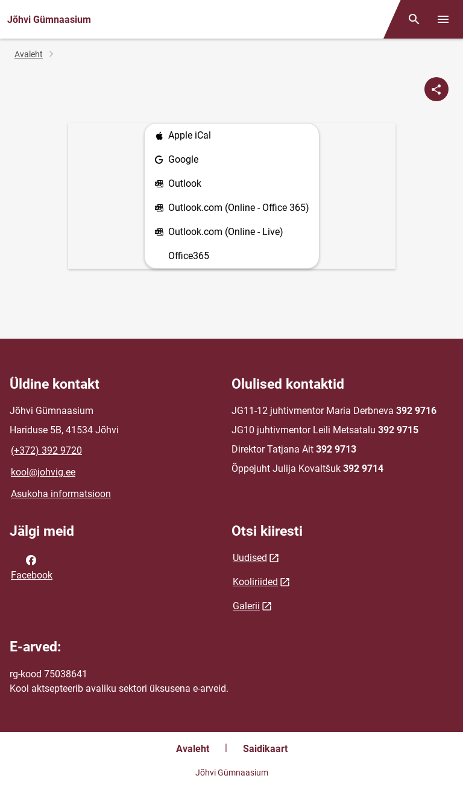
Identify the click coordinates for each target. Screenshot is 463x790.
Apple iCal (182, 135)
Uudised (250, 557)
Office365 (188, 256)
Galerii (246, 606)
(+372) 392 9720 (46, 450)
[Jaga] (436, 89)
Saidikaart (265, 748)
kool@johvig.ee (43, 472)
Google (176, 160)
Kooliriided (255, 582)
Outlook (177, 184)
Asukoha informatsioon (61, 494)
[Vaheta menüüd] (443, 19)
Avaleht (28, 54)
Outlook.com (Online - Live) (218, 232)
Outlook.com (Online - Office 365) (231, 208)
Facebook (31, 566)
